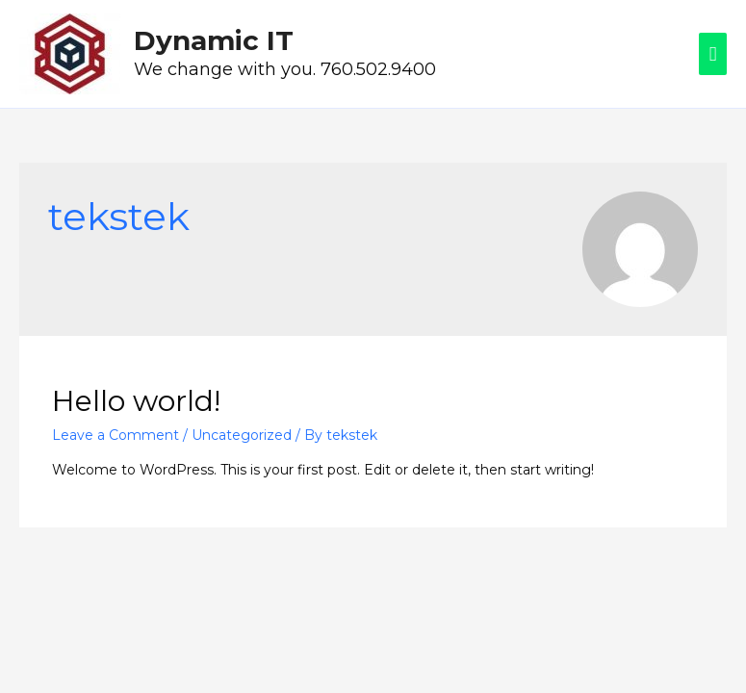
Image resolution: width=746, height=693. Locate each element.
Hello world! (136, 401)
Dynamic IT (214, 40)
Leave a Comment (115, 435)
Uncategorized (242, 435)
